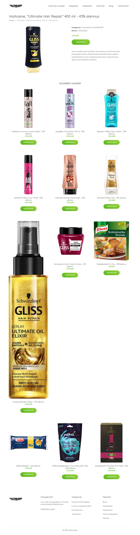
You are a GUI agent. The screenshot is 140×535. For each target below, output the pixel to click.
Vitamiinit (100, 6)
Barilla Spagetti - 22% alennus (28, 467)
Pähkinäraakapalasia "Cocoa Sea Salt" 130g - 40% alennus (70, 468)
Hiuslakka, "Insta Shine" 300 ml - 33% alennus (70, 134)
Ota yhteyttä (107, 507)
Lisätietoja (81, 43)
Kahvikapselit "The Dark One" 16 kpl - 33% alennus (111, 468)
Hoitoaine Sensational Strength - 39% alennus (70, 200)
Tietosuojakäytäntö (110, 515)
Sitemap (106, 519)
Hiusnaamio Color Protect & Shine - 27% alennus (70, 266)
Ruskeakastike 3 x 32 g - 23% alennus (111, 265)
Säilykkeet (73, 6)
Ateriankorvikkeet (56, 6)
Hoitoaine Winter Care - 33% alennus (111, 199)
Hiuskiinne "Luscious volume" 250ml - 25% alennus (28, 134)
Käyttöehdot (107, 511)
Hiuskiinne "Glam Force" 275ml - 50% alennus (28, 200)
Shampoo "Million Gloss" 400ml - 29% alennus (111, 134)
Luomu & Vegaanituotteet (81, 507)
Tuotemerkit (123, 6)
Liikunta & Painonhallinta (81, 503)
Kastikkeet (87, 6)
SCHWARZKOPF (97, 29)
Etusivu (12, 21)
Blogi (111, 6)
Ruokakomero (77, 511)
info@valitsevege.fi (47, 510)
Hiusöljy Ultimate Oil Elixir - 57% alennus (28, 403)
